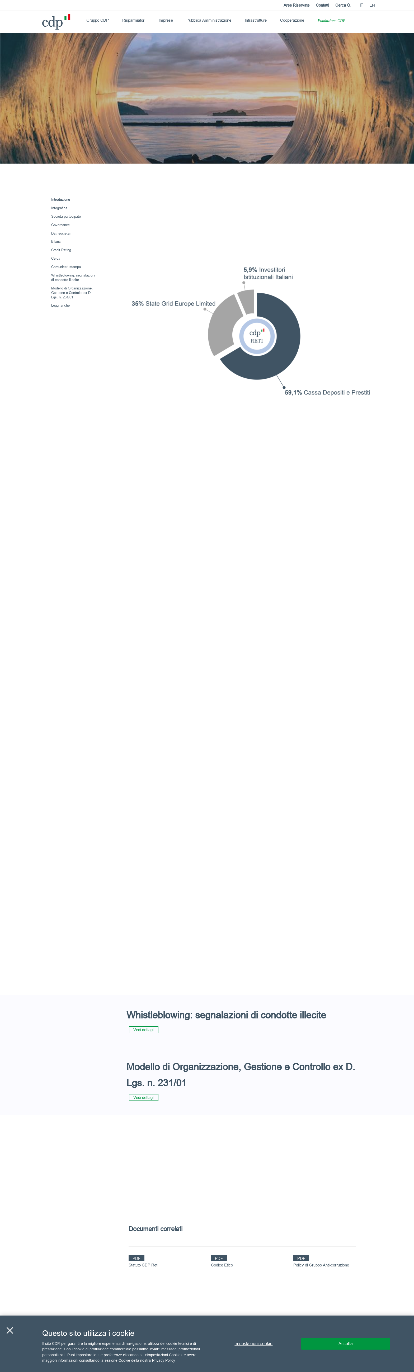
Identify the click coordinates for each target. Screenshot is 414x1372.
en (372, 5)
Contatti (322, 5)
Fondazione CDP (331, 20)
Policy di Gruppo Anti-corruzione (321, 1265)
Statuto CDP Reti (143, 1265)
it (361, 5)
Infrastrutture (256, 20)
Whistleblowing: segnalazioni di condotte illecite (73, 277)
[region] (207, 1344)
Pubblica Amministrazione (208, 20)
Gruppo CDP (97, 20)
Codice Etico (222, 1265)
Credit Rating (61, 250)
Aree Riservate (296, 5)
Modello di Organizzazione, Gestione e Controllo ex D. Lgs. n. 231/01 (72, 292)
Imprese (166, 20)
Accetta (345, 1343)
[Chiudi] (10, 1330)
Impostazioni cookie (253, 1343)
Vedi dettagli (143, 1029)
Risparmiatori (133, 20)
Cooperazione (292, 20)
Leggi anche (60, 305)
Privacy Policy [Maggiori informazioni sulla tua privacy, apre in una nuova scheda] (163, 1360)
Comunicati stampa (66, 267)
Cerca (343, 5)
